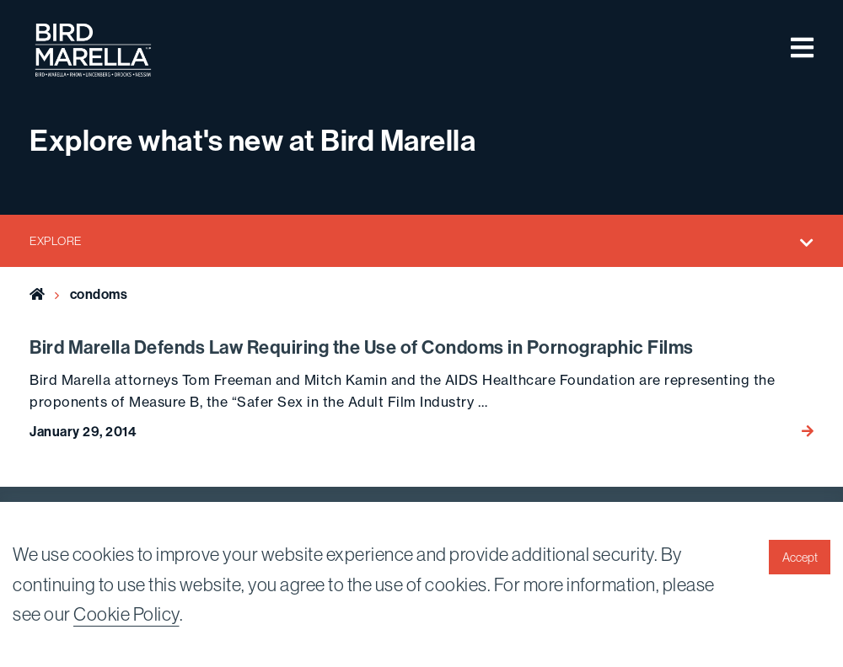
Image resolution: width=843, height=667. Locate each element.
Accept (800, 557)
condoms (99, 294)
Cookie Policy (126, 614)
